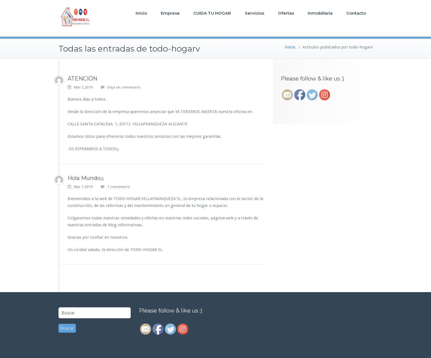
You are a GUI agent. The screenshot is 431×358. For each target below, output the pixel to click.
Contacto (356, 13)
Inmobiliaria (320, 13)
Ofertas (286, 13)
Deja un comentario (124, 87)
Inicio (141, 13)
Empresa (170, 13)
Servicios (254, 13)
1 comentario (118, 187)
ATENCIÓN (82, 78)
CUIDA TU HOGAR (212, 13)
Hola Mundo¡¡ (86, 178)
